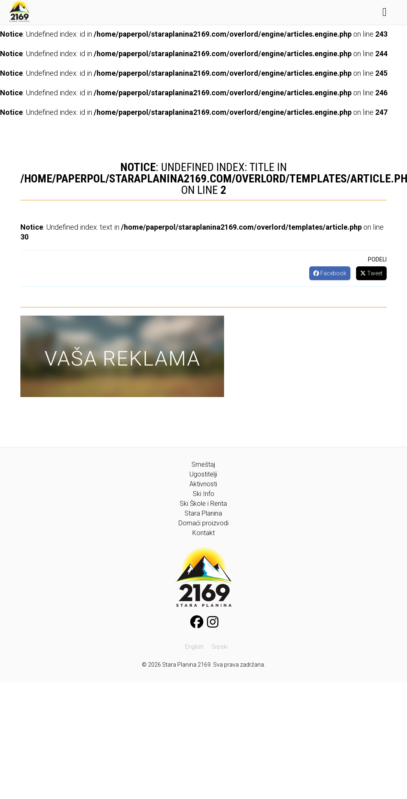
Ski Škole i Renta (203, 503)
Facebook (329, 273)
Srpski (219, 646)
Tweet (371, 273)
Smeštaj (203, 464)
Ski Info (203, 494)
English (194, 646)
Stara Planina (203, 513)
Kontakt (203, 533)
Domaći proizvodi (203, 523)
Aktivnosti (203, 484)
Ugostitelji (203, 474)
